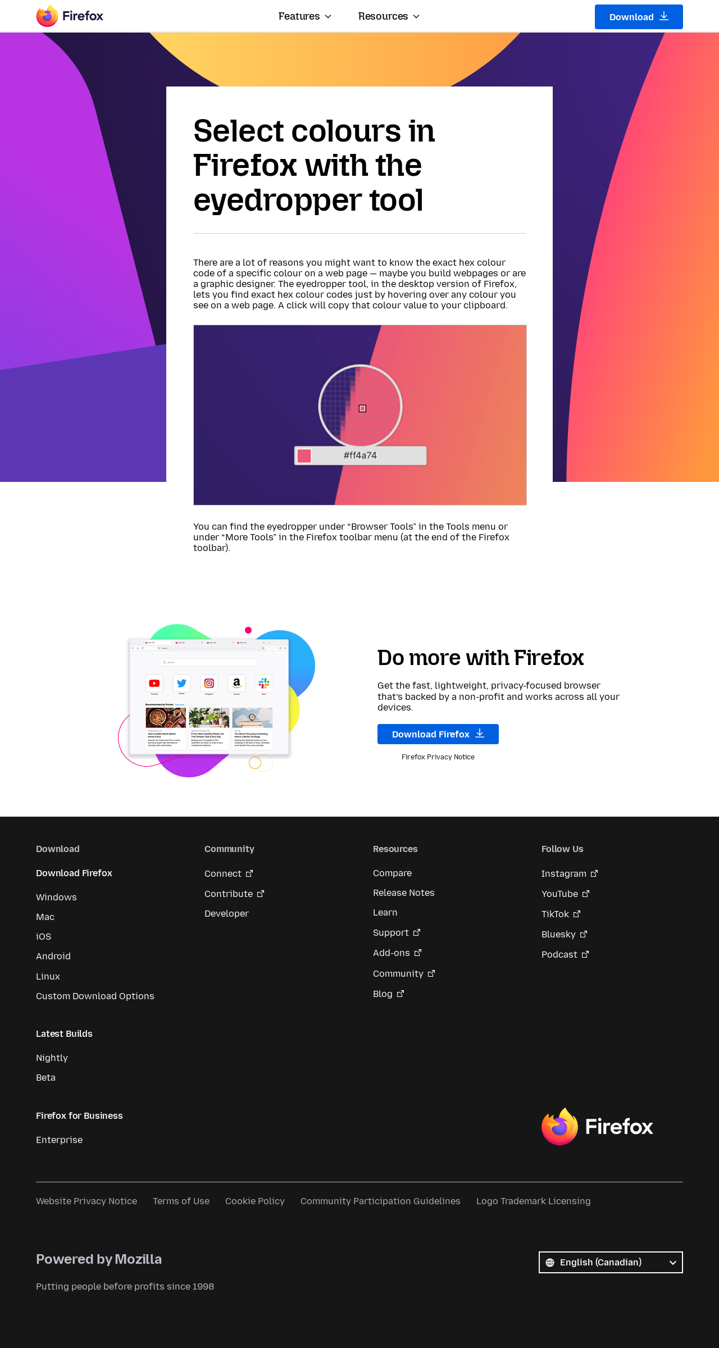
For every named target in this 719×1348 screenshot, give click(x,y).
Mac (45, 917)
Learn (385, 912)
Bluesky (558, 934)
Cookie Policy (255, 1201)
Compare (392, 873)
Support (391, 932)
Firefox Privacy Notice (438, 757)
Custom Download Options (95, 996)
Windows (56, 897)
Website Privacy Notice (86, 1201)
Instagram (563, 873)
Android (53, 956)
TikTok (555, 914)
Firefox (597, 1127)
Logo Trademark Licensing (533, 1201)
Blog (383, 994)
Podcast (559, 954)
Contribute (228, 894)
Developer (226, 913)
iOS (43, 936)
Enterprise (59, 1140)
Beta (46, 1077)
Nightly (52, 1058)
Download (638, 16)
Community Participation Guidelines (381, 1201)
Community (398, 973)
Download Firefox (438, 734)
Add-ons (391, 953)
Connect (223, 873)
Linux (48, 976)
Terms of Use (181, 1201)
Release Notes (404, 892)
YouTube (559, 894)
